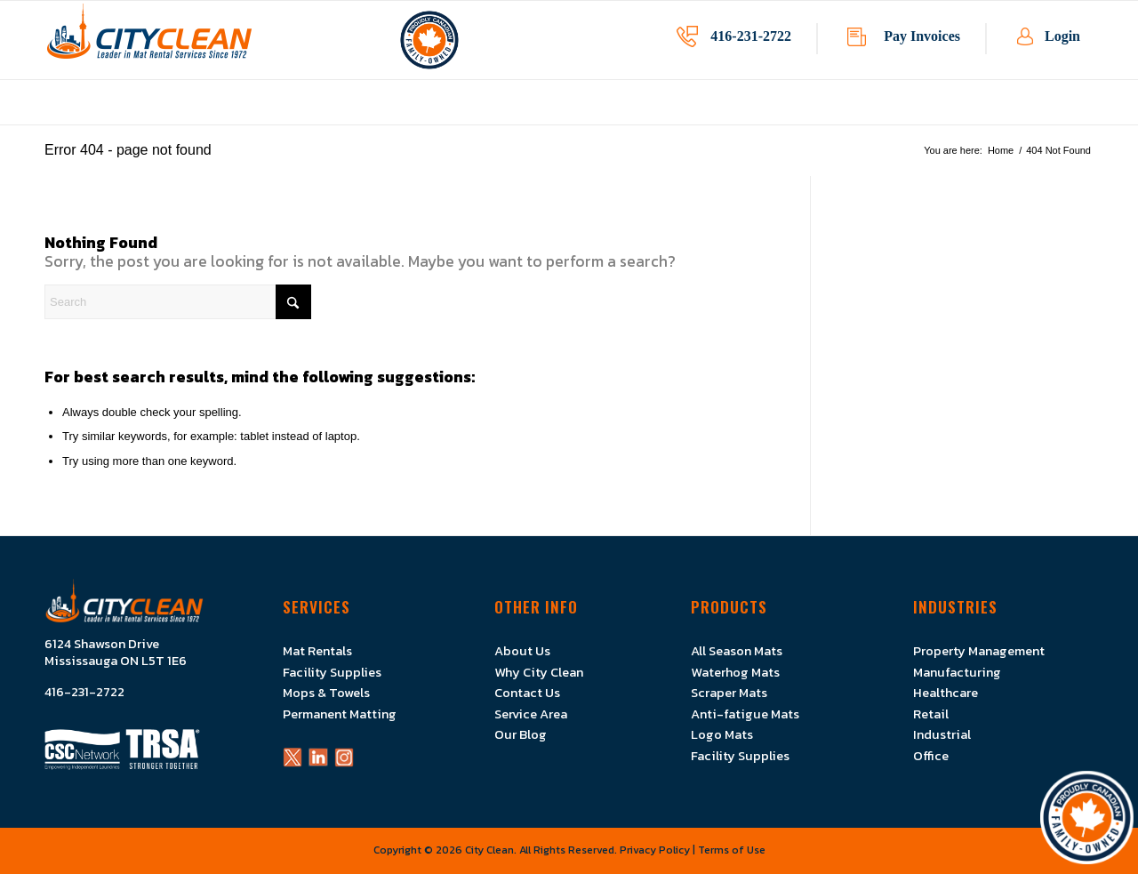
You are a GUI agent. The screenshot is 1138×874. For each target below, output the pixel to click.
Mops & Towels (326, 692)
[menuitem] (397, 115)
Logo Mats (722, 734)
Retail (931, 714)
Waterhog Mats (735, 672)
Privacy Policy (655, 850)
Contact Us (527, 692)
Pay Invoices (922, 36)
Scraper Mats (729, 692)
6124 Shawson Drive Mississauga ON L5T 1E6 (115, 653)
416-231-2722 (750, 36)
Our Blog (520, 734)
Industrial (942, 734)
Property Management (979, 651)
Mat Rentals (317, 651)
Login (1062, 36)
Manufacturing (957, 672)
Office (931, 756)
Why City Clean (538, 672)
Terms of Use (731, 850)
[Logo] (149, 40)
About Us (522, 651)
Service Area (530, 714)
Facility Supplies (332, 672)
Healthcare (945, 692)
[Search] (177, 302)
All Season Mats (736, 651)
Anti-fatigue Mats (745, 714)
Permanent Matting (340, 714)
